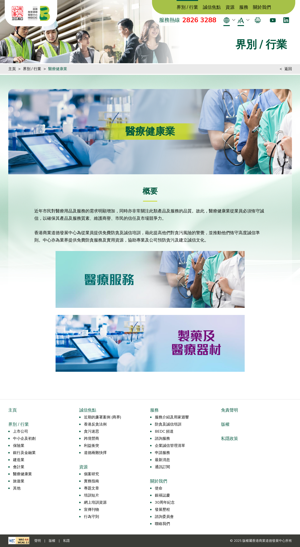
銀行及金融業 (24, 452)
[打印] (258, 20)
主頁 (12, 69)
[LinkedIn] (286, 20)
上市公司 (20, 431)
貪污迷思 (91, 431)
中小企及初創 (24, 438)
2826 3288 (199, 20)
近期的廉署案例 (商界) (102, 417)
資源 (230, 7)
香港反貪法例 (95, 424)
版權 (225, 424)
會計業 (18, 467)
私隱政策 (229, 438)
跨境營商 (91, 438)
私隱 (66, 540)
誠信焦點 (212, 7)
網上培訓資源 (95, 502)
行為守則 (91, 516)
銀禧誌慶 (162, 495)
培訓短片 (91, 495)
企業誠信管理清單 (170, 445)
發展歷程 (162, 509)
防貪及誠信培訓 (168, 424)
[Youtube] (273, 20)
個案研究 (91, 474)
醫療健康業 (57, 69)
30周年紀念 (165, 502)
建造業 (18, 459)
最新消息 (162, 459)
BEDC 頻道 (164, 431)
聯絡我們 (162, 523)
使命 (158, 488)
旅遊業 (18, 481)
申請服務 (162, 452)
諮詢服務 (162, 438)
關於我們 (262, 7)
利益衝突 (91, 445)
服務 (243, 7)
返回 (288, 69)
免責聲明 (229, 410)
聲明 (37, 540)
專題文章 (91, 488)
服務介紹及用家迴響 (172, 417)
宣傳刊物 (91, 509)
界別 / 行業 (187, 7)
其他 (17, 488)
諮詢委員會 (164, 516)
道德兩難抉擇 (95, 452)
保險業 (18, 445)
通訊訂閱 (162, 467)
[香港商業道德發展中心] (39, 13)
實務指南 (91, 481)
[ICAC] (17, 13)
